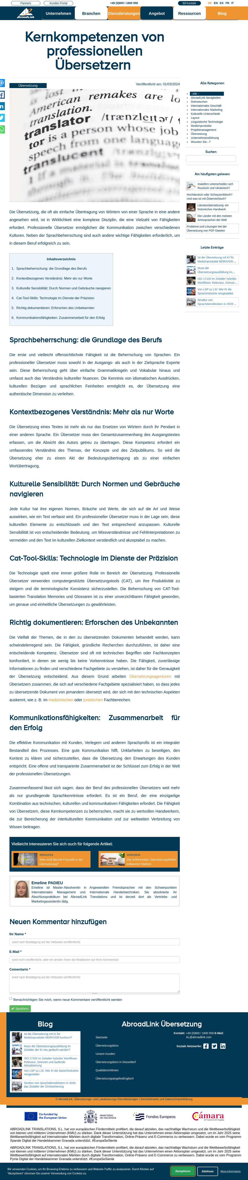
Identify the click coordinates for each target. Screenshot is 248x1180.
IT (232, 3)
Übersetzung (28, 85)
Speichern (19, 1008)
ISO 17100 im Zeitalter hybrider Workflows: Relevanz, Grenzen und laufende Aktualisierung (217, 282)
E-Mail (15, 952)
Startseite (101, 1037)
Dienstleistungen (124, 13)
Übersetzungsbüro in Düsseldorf (116, 1062)
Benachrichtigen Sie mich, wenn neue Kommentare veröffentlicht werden (65, 999)
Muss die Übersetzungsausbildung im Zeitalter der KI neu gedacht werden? (47, 1048)
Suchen (210, 152)
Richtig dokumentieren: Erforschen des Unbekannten (55, 308)
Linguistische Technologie (207, 121)
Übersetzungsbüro (107, 1045)
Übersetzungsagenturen (152, 676)
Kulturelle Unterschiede (205, 113)
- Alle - (195, 93)
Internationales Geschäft (206, 105)
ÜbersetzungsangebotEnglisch (115, 1078)
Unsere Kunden (105, 1053)
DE (210, 3)
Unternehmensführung (205, 137)
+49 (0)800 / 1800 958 (124, 3)
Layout (195, 117)
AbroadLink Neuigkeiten (206, 97)
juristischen (93, 700)
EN (216, 3)
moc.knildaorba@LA (198, 1037)
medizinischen (61, 700)
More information (230, 1171)
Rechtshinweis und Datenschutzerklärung (166, 1099)
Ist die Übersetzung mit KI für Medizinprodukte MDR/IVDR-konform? (216, 261)
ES (222, 3)
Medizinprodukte (201, 125)
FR (227, 3)
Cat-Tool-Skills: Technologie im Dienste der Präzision (55, 298)
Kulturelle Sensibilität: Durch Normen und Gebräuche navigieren (63, 288)
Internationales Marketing (206, 109)
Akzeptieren (182, 1171)
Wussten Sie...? (201, 141)
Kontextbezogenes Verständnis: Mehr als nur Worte (54, 278)
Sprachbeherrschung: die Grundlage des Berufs (51, 268)
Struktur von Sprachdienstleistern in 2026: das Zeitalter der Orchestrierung (217, 304)
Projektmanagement (203, 129)
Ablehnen (208, 1171)
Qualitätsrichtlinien (107, 1070)
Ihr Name (17, 934)
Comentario (19, 969)
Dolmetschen (199, 101)
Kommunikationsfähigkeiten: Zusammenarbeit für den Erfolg (60, 318)
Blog (222, 13)
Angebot (157, 13)
